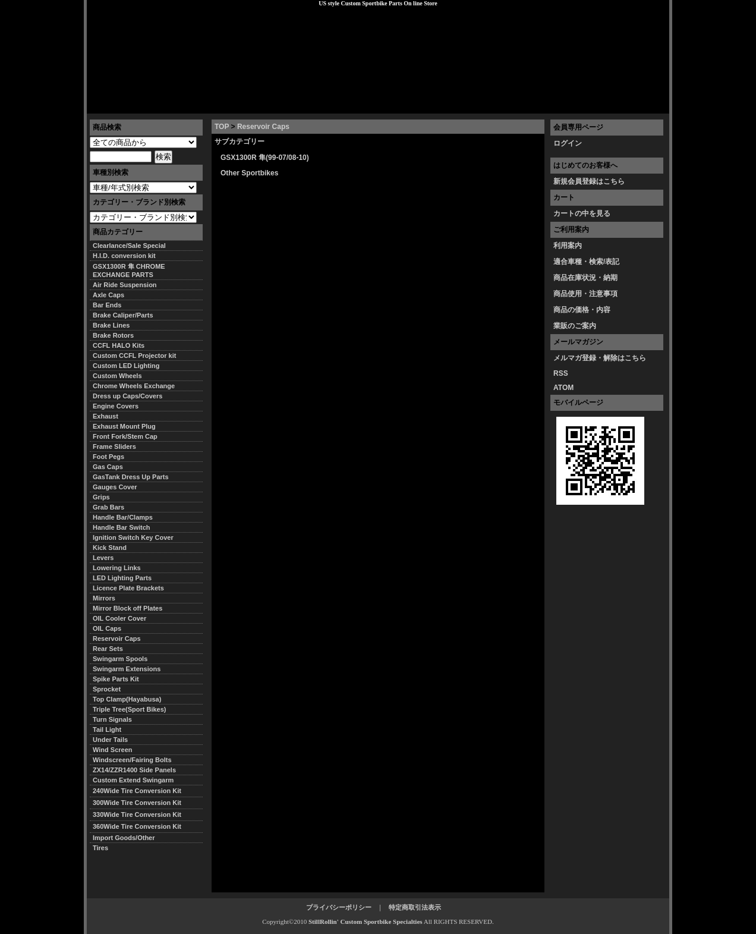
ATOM (563, 387)
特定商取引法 (178, 104)
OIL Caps (107, 628)
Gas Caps (108, 466)
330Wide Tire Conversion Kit (140, 814)
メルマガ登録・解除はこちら (599, 358)
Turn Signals (112, 719)
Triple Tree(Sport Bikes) (129, 709)
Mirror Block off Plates (127, 608)
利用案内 (567, 245)
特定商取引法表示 (415, 907)
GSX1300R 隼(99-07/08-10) (264, 157)
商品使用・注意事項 (585, 294)
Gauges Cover (115, 486)
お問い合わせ (639, 104)
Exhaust (105, 416)
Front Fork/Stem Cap (125, 436)
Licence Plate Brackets (128, 588)
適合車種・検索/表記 (586, 261)
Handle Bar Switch (121, 527)
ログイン (567, 143)
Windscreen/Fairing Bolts (132, 759)
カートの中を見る (581, 213)
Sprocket (107, 689)
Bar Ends (107, 305)
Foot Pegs (108, 456)
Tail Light (107, 729)
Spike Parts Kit (116, 679)
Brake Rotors (113, 335)
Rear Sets (108, 648)
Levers (103, 557)
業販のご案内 (574, 326)
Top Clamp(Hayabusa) (127, 699)
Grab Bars (108, 507)
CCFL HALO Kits (118, 345)
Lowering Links (117, 567)
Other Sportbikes (249, 173)
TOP (222, 126)
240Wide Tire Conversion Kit (140, 790)
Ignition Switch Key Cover (133, 537)
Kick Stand (110, 547)
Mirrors (104, 598)
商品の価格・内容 (581, 310)
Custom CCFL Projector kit (134, 355)
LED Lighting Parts (122, 577)
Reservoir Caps (263, 126)
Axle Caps (108, 294)
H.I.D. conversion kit (124, 255)
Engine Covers (115, 406)
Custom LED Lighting (126, 365)
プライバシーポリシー (253, 104)
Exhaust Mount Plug (124, 426)
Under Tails (110, 739)
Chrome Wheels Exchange (134, 385)
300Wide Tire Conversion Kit (140, 802)
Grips (101, 497)
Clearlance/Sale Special (129, 245)
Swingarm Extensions (126, 668)
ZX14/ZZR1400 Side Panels (134, 769)
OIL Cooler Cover (119, 618)
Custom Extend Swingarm (133, 780)
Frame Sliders (114, 446)
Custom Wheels (117, 375)
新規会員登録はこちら (589, 181)
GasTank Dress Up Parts (131, 476)
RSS (560, 373)
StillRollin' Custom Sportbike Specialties (365, 921)
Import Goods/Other (124, 837)
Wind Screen (113, 749)
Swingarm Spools (120, 658)
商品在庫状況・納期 (585, 277)
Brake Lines (111, 325)
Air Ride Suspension (125, 284)
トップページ (117, 104)
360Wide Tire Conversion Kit (140, 826)
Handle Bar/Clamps (123, 517)
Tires (100, 847)
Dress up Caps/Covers (127, 396)
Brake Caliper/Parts (123, 315)
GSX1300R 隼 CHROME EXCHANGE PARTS (129, 270)
